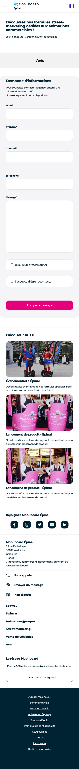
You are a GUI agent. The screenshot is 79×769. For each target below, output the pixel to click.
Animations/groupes (20, 621)
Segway (11, 605)
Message (11, 197)
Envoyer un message (28, 585)
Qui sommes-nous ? (39, 696)
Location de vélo (39, 708)
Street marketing (18, 629)
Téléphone (12, 175)
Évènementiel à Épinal (23, 381)
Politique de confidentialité (39, 725)
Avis (9, 644)
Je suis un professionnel (31, 265)
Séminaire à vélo (39, 702)
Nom (9, 105)
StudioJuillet (39, 731)
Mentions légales (39, 720)
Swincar (11, 613)
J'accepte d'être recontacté (33, 281)
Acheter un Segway (39, 714)
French (73, 6)
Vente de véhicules (19, 636)
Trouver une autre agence (39, 677)
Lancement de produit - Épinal (29, 434)
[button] (3, 72)
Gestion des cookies (39, 749)
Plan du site (39, 743)
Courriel (11, 148)
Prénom (11, 126)
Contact (39, 737)
